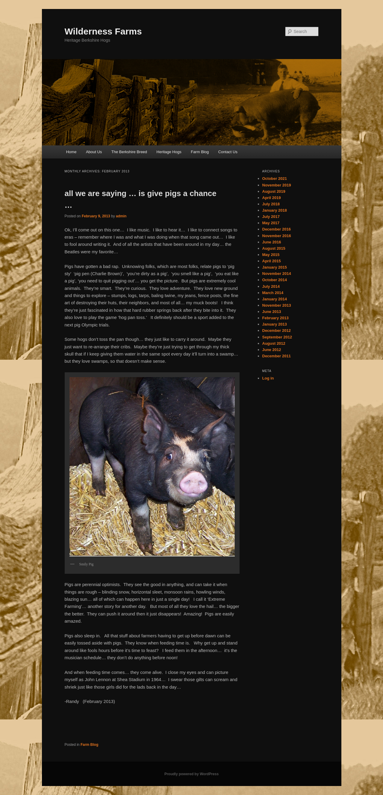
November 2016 (276, 236)
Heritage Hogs (169, 152)
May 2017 (271, 223)
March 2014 (273, 292)
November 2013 (276, 305)
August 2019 (273, 191)
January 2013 (274, 324)
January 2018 (274, 210)
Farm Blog (200, 152)
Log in (268, 378)
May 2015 (271, 254)
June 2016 (271, 242)
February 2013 (275, 318)
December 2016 (276, 229)
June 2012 (271, 349)
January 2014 (274, 299)
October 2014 (274, 280)
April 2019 (271, 197)
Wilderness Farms (103, 31)
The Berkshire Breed (129, 152)
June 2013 (271, 311)
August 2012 (273, 343)
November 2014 (276, 273)
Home (71, 152)
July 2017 (271, 216)
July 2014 (271, 286)
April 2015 (271, 261)
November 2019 (276, 185)
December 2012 (276, 330)
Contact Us (227, 152)
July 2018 (271, 204)
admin (121, 216)
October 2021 (274, 178)
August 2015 (273, 248)
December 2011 (276, 356)
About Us (94, 152)
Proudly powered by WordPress (191, 774)
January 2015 (274, 267)
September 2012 (277, 337)
